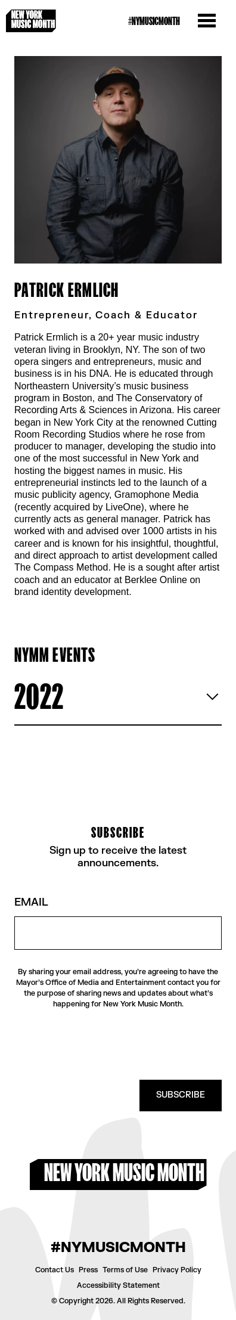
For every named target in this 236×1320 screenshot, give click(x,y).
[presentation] (131, 1044)
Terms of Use (125, 1270)
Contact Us (54, 1270)
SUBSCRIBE (180, 1095)
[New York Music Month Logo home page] (31, 21)
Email (31, 903)
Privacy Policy (177, 1270)
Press (88, 1270)
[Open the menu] (207, 21)
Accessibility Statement (118, 1285)
